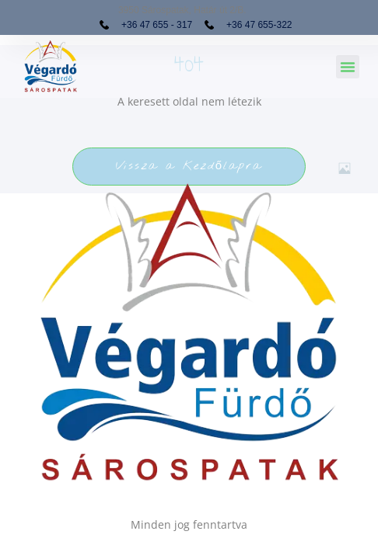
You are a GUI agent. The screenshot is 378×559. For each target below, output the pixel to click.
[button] (347, 66)
